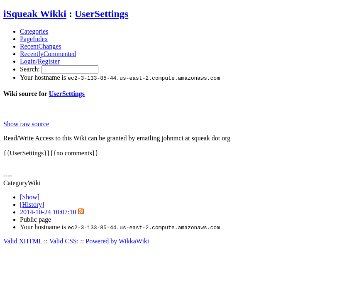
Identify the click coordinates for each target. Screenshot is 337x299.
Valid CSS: (64, 241)
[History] (32, 204)
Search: (31, 69)
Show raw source (26, 123)
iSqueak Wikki (34, 13)
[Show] (29, 197)
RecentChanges (40, 46)
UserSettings (101, 13)
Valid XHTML (22, 241)
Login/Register (40, 61)
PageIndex (34, 38)
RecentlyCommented (48, 53)
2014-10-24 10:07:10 (48, 212)
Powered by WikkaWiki (117, 241)
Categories (34, 31)
